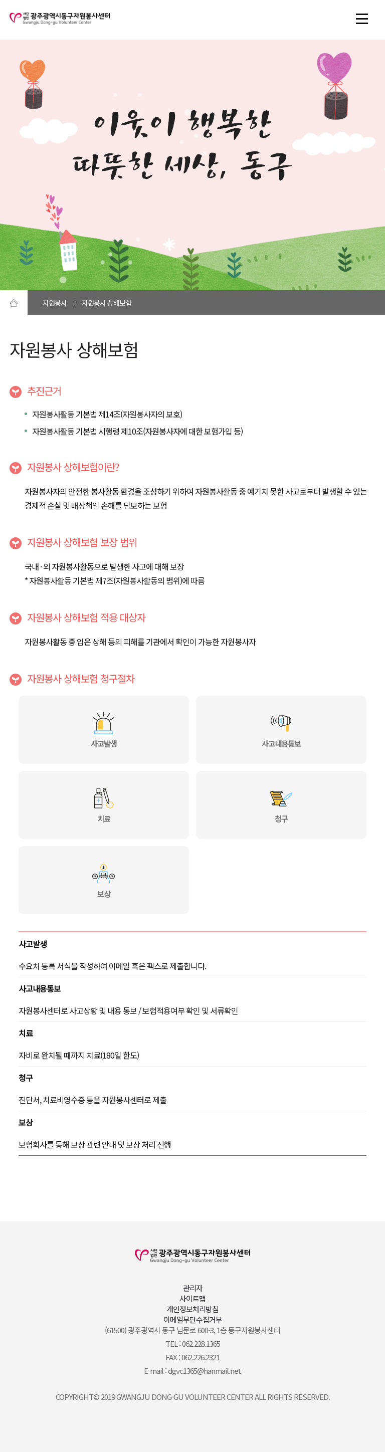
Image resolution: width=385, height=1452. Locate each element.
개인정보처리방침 (192, 1309)
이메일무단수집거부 (192, 1319)
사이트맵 (192, 1298)
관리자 (193, 1288)
